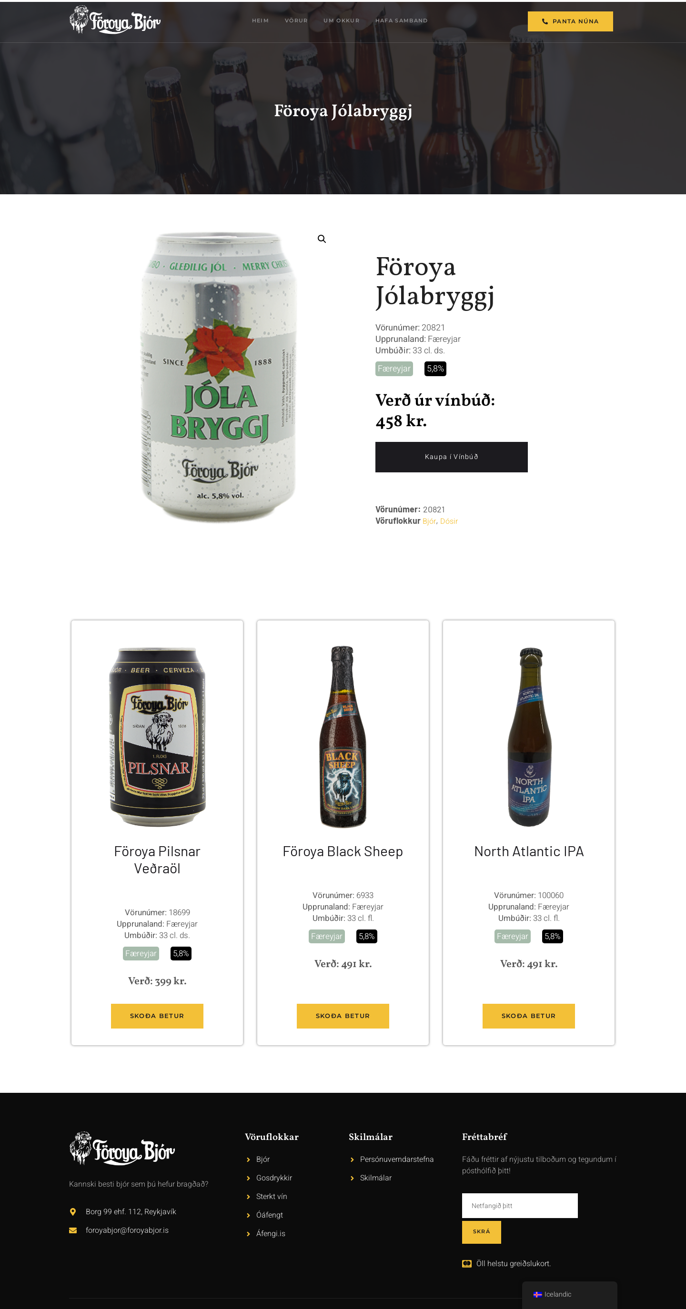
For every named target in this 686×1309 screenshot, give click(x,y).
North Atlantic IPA (529, 850)
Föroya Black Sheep (343, 850)
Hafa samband (407, 21)
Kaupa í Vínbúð (452, 457)
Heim (255, 21)
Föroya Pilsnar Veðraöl (157, 859)
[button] (322, 239)
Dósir (449, 522)
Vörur (294, 21)
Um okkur (342, 21)
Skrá (597, 1205)
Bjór (429, 522)
